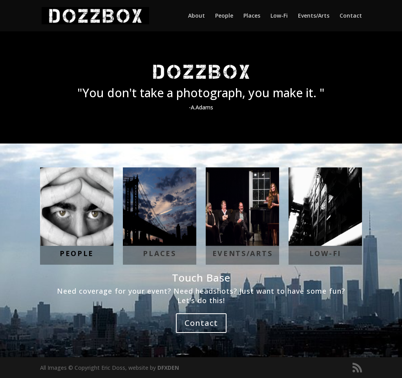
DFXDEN (168, 367)
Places (251, 16)
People (224, 16)
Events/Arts (313, 16)
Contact (351, 16)
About (196, 16)
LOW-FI (325, 253)
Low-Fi (279, 16)
